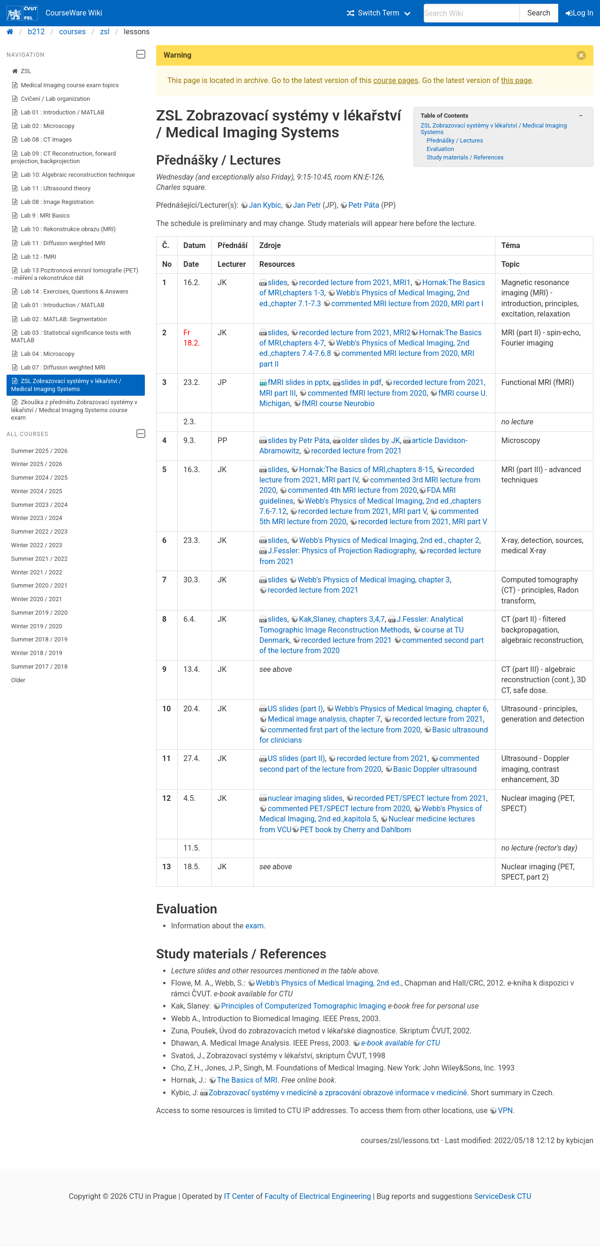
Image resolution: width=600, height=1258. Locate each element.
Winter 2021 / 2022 (36, 572)
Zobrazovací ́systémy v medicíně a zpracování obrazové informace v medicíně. (339, 1092)
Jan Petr (307, 205)
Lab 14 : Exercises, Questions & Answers (69, 291)
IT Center (239, 1196)
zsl (105, 31)
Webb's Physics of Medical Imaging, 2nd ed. (328, 983)
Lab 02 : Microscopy (43, 126)
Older (18, 680)
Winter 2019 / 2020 (36, 626)
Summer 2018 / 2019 (39, 639)
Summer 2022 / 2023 (39, 531)
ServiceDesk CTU (502, 1196)
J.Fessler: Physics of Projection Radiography (341, 550)
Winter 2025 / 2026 (36, 463)
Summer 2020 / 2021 (39, 585)
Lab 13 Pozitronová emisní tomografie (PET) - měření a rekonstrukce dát (75, 274)
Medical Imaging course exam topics (65, 85)
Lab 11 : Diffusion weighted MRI (58, 243)
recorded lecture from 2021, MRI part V (362, 511)
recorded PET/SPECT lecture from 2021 (420, 798)
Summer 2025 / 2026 (39, 450)
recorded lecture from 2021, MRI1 (355, 282)
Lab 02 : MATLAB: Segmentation (59, 319)
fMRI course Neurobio (338, 403)
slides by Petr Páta (299, 440)
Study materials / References (465, 157)
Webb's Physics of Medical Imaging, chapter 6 (411, 708)
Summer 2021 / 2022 (39, 558)
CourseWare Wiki (54, 13)
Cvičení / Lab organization (50, 99)
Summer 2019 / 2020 (39, 612)
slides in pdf (361, 382)
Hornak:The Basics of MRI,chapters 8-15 (366, 469)
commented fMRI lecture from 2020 (367, 393)
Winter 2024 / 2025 (36, 491)
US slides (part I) (295, 708)
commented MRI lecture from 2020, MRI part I (407, 303)
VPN (505, 1110)
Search (538, 12)
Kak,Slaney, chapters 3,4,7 (342, 619)
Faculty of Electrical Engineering (318, 1196)
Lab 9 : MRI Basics (40, 215)
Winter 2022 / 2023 (36, 545)
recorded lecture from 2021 (356, 450)
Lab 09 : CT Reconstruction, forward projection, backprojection (63, 157)
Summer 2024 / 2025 (39, 477)
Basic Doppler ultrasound (435, 769)
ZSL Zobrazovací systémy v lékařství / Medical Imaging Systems (66, 384)
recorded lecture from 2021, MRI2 (355, 332)
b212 (36, 31)
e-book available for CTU (400, 1043)
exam (254, 925)
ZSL (21, 71)
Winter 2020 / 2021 (36, 599)
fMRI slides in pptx (298, 382)
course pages (395, 80)
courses (72, 31)
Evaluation (440, 148)
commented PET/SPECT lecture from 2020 (339, 808)
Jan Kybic (265, 205)
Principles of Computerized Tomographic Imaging (303, 1006)
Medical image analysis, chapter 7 (324, 719)
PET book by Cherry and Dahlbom (355, 829)
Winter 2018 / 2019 (36, 652)
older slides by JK (370, 440)
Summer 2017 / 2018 (39, 666)
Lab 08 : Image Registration (52, 202)
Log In (580, 12)
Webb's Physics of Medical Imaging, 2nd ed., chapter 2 (389, 540)
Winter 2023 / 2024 (36, 517)
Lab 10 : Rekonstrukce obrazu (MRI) (63, 229)
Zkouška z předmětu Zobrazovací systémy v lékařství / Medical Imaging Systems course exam (74, 410)
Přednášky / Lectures (455, 140)
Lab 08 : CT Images (41, 139)
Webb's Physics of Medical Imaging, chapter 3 (374, 579)
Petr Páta (363, 205)
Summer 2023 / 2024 (39, 504)
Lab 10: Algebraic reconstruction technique (73, 175)
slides (277, 282)
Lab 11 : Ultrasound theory (51, 188)
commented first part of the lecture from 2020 (344, 729)
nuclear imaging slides (305, 798)
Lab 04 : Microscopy (43, 354)
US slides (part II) (296, 758)
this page (516, 80)
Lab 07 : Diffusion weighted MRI (58, 367)
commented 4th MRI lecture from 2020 (352, 490)
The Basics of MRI (247, 1080)
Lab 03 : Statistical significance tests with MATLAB (71, 336)
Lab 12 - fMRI (33, 257)
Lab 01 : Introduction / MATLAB (58, 112)
